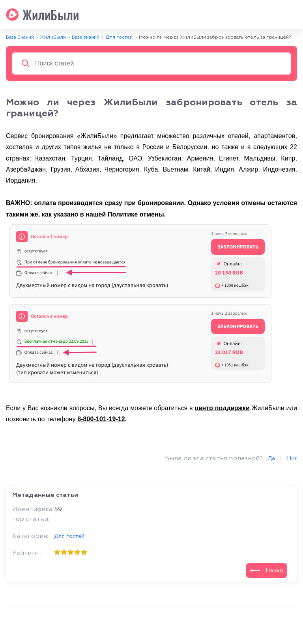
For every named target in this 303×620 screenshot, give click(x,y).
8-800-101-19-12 (101, 419)
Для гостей (69, 536)
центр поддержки (222, 408)
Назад (266, 570)
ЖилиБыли (42, 14)
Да (271, 458)
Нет (292, 458)
